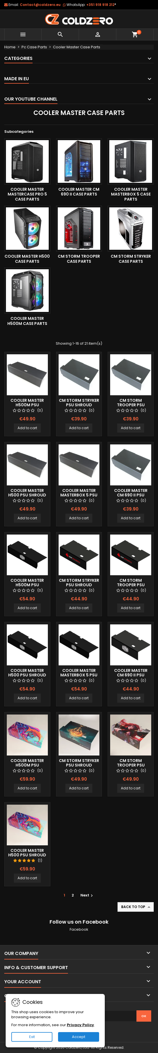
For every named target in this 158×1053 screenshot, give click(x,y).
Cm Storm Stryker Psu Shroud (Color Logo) (79, 584)
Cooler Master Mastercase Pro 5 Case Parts (27, 194)
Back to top (136, 906)
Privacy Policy (80, 1025)
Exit (32, 1036)
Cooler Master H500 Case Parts (27, 258)
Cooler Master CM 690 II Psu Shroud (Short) (131, 495)
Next (87, 895)
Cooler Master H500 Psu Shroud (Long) (27, 495)
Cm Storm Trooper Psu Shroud (131, 405)
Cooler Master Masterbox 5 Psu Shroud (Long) (78, 495)
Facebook (79, 929)
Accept (78, 1036)
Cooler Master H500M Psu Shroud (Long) (27, 405)
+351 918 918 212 (101, 4)
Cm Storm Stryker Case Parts (131, 258)
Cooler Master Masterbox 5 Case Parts (131, 194)
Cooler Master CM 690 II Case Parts (78, 191)
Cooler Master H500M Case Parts (27, 321)
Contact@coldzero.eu (40, 4)
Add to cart (27, 427)
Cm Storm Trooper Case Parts (79, 258)
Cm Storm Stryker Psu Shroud (79, 403)
